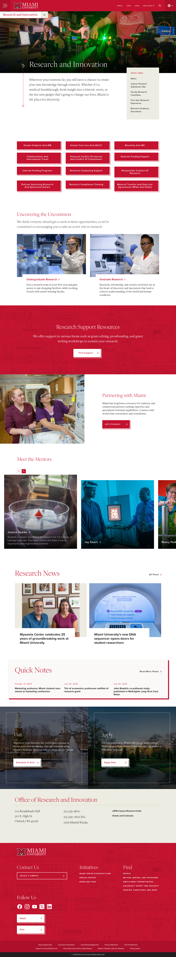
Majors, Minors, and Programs (140, 878)
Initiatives (88, 867)
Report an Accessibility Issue (46, 948)
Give (137, 6)
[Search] (160, 5)
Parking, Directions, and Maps (140, 890)
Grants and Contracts (122, 815)
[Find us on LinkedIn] (49, 906)
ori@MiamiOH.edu (76, 822)
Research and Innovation (20, 14)
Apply (120, 6)
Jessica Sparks (18, 532)
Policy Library (135, 948)
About (133, 78)
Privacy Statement (111, 945)
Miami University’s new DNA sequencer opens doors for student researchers (115, 639)
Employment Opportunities (138, 882)
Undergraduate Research (41, 279)
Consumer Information (66, 945)
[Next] (24, 471)
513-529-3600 (72, 811)
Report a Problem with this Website (111, 948)
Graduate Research (111, 279)
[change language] (170, 5)
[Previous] (19, 471)
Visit (129, 6)
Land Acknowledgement (90, 945)
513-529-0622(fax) (75, 817)
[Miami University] (25, 5)
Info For (148, 6)
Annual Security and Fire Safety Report (77, 948)
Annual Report (87, 878)
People (127, 874)
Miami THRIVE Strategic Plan (95, 874)
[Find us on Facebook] (19, 906)
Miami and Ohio (87, 882)
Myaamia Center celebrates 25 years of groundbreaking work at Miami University (44, 639)
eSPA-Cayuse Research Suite (126, 811)
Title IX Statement (131, 945)
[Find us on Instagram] (27, 906)
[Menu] (5, 5)
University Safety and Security (141, 886)
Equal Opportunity (45, 945)
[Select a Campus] (42, 875)
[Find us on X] (42, 906)
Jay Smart (91, 542)
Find (127, 867)
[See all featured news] (155, 575)
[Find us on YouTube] (34, 906)
